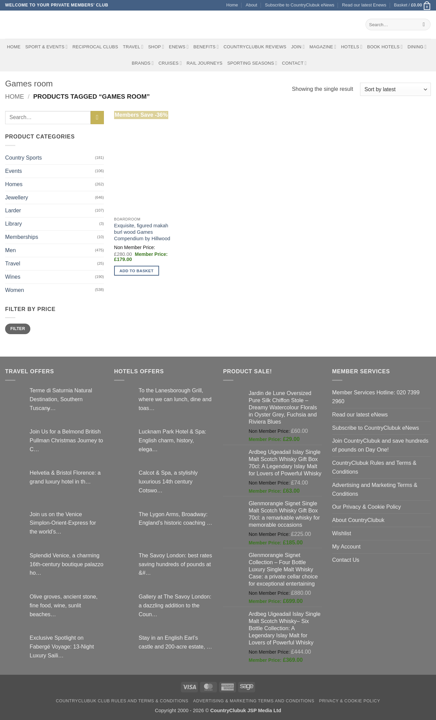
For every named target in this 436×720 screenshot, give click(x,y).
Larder (13, 210)
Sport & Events (46, 47)
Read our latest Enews (364, 4)
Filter (17, 328)
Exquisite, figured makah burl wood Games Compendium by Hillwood (142, 232)
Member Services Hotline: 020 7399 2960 (376, 396)
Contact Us (345, 560)
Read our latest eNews (360, 414)
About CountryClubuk (358, 520)
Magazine (322, 47)
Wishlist (341, 533)
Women (14, 290)
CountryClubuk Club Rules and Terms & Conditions (122, 701)
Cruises (170, 63)
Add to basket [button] (137, 270)
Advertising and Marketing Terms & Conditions (374, 489)
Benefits (206, 47)
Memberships (21, 237)
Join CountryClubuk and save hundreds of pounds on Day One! (380, 445)
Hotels (351, 47)
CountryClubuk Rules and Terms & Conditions (374, 467)
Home (232, 4)
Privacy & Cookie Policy (349, 701)
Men (10, 250)
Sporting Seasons (252, 63)
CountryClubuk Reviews (254, 46)
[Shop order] (395, 89)
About (251, 4)
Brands (143, 63)
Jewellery (16, 197)
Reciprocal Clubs (95, 46)
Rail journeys (204, 63)
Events (13, 171)
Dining (416, 47)
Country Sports (23, 157)
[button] (412, 5)
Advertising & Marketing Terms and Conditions (253, 701)
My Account (346, 546)
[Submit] (424, 24)
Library (13, 223)
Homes (13, 184)
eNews (179, 47)
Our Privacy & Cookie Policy (366, 507)
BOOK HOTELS (385, 47)
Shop (156, 47)
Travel (133, 47)
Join (298, 47)
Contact (294, 63)
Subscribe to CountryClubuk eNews (299, 4)
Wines (12, 277)
